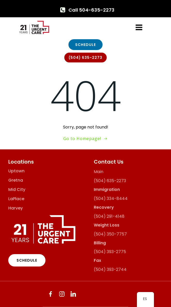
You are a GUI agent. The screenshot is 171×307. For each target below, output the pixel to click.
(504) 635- (105, 181)
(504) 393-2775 (110, 252)
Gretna (15, 180)
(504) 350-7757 (110, 234)
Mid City (16, 190)
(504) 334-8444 (111, 198)
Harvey (15, 208)
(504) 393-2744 (110, 269)
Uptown (16, 171)
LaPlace (16, 199)
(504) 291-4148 (109, 216)
